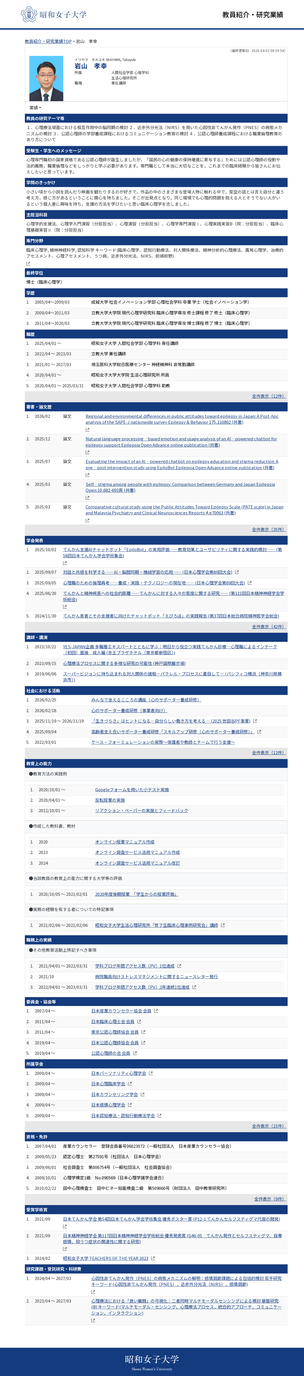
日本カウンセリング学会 (114, 1094)
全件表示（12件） (269, 396)
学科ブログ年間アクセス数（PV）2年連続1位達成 (142, 987)
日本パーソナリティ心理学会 (118, 1073)
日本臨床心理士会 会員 (112, 1021)
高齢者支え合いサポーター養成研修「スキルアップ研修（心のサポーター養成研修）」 (173, 731)
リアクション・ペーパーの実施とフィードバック (141, 810)
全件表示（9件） (270, 1199)
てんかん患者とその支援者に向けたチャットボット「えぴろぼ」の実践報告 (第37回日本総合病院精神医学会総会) (171, 616)
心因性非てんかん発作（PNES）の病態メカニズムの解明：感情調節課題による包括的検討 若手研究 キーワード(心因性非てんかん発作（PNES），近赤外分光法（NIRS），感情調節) (186, 1281)
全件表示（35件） (269, 529)
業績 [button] (33, 107)
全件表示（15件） (269, 1126)
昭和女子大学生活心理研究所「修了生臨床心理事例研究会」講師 (156, 925)
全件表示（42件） (269, 626)
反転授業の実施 (110, 800)
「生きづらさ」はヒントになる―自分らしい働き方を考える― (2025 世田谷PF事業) (170, 721)
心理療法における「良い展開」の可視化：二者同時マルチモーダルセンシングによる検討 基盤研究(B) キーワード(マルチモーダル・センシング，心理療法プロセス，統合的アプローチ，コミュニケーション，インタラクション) (186, 1307)
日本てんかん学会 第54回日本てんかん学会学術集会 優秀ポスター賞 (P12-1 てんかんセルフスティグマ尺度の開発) (171, 1219)
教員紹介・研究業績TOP (48, 41)
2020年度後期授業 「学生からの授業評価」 (137, 894)
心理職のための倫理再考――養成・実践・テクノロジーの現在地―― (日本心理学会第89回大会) (154, 583)
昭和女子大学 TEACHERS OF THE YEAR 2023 (105, 1258)
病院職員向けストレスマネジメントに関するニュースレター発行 (156, 976)
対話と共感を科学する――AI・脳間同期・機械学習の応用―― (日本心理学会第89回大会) (147, 572)
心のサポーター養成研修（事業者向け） (129, 710)
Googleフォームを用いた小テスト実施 (132, 789)
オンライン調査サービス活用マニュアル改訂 (137, 863)
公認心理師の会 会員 (110, 1053)
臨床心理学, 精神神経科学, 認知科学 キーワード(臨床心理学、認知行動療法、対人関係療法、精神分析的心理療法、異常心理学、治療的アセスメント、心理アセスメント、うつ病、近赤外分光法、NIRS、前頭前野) (154, 253)
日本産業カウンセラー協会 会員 (121, 1011)
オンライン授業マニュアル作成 (125, 842)
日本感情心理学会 (108, 1105)
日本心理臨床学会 (108, 1083)
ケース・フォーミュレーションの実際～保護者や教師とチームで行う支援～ (163, 742)
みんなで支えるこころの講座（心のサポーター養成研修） (146, 700)
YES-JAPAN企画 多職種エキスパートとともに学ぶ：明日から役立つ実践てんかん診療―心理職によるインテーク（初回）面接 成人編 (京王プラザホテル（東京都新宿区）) (170, 649)
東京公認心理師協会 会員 (115, 1032)
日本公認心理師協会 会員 (115, 1042)
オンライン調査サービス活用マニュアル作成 (137, 852)
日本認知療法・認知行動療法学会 (123, 1115)
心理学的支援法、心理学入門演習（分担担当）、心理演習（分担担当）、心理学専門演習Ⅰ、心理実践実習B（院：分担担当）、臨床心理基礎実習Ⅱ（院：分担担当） (154, 226)
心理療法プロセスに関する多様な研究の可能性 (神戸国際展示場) (124, 663)
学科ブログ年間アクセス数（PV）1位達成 (135, 966)
